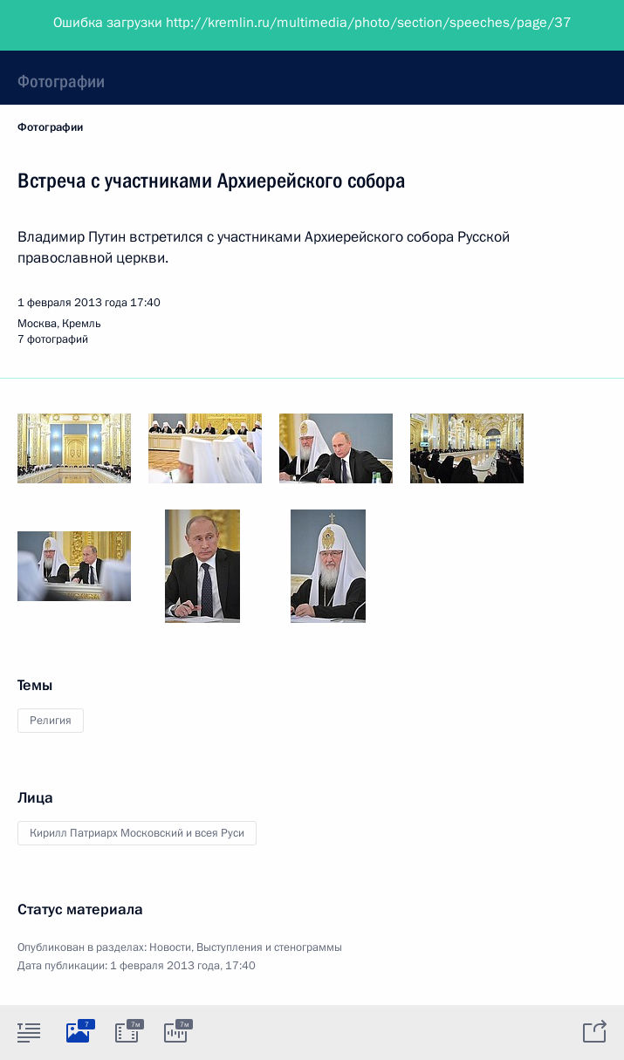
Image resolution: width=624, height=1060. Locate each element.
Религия (51, 720)
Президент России (80, 26)
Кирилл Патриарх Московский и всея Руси (137, 833)
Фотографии (61, 81)
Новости (170, 947)
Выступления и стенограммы (269, 947)
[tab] (28, 1032)
